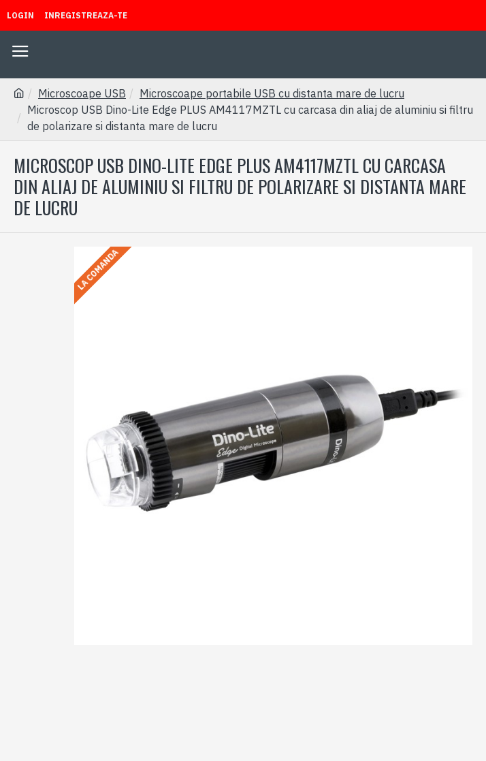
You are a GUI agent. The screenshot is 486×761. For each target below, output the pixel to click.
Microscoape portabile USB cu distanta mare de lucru (272, 93)
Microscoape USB (82, 93)
